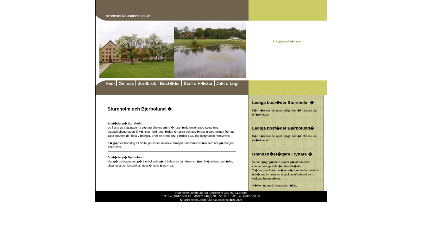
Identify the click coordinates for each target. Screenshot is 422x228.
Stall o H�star (198, 83)
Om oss (126, 83)
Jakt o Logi (227, 83)
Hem (110, 83)
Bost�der (170, 83)
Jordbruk (147, 83)
